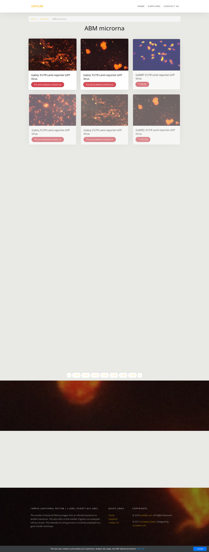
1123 (104, 375)
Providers (44, 18)
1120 (76, 375)
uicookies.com (139, 525)
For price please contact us (47, 84)
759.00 (142, 83)
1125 (123, 375)
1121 (85, 375)
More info (141, 549)
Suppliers (154, 6)
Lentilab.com (146, 515)
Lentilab (37, 6)
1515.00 (143, 139)
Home (141, 6)
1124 (113, 375)
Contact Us (171, 6)
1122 (95, 375)
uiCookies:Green (148, 521)
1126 (132, 375)
